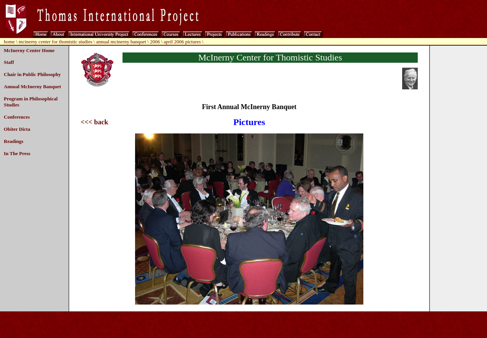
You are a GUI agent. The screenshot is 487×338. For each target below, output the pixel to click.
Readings (13, 141)
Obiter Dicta (17, 129)
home (9, 41)
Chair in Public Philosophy (32, 74)
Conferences (17, 117)
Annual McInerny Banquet (32, 86)
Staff (9, 62)
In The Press (17, 153)
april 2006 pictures (182, 41)
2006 (155, 41)
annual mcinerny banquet (121, 41)
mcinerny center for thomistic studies (55, 41)
